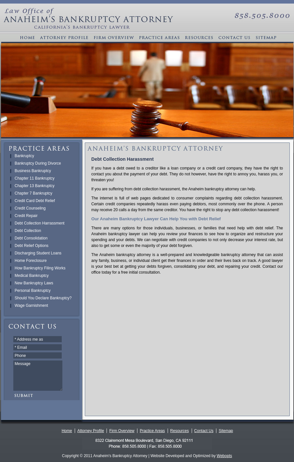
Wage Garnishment (31, 305)
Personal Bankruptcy (33, 290)
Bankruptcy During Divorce (38, 163)
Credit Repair (26, 215)
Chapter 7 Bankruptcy (33, 193)
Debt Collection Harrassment (39, 223)
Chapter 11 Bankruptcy (35, 178)
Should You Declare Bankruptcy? (43, 298)
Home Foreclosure (31, 260)
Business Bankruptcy (33, 171)
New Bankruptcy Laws (34, 283)
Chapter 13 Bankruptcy (35, 185)
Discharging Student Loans (38, 253)
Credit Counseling (30, 208)
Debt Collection (28, 230)
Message (38, 375)
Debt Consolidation (31, 238)
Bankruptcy (24, 156)
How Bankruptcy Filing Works (40, 268)
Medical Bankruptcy (32, 275)
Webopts (224, 456)
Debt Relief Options (31, 245)
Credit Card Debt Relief (35, 200)
